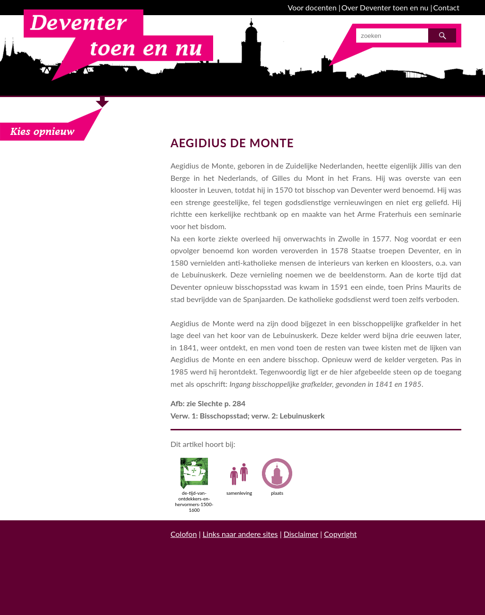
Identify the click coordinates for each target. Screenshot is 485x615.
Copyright (340, 533)
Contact (446, 7)
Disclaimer (301, 533)
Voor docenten (312, 7)
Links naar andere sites (240, 533)
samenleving (239, 477)
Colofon (184, 533)
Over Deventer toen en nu (385, 7)
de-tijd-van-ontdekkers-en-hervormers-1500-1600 (194, 485)
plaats (277, 477)
